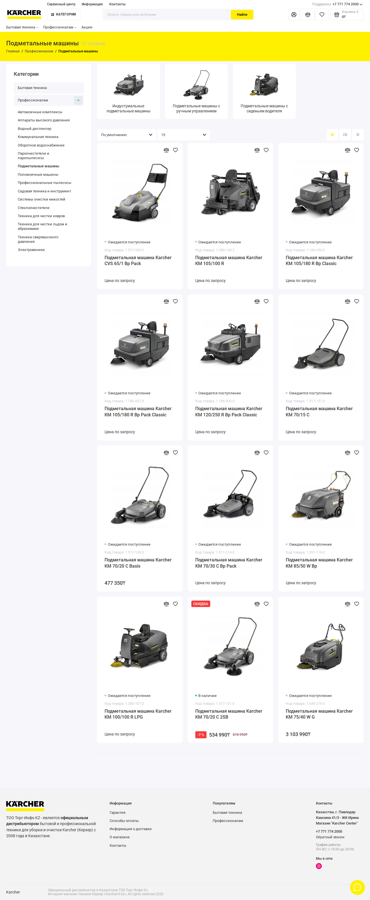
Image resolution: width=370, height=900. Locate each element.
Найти (242, 14)
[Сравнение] (307, 14)
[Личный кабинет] (293, 14)
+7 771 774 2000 (337, 4)
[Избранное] (322, 14)
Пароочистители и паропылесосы (33, 155)
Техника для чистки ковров (41, 216)
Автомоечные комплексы (40, 112)
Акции (86, 27)
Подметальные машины (38, 166)
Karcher (13, 892)
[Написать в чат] (357, 887)
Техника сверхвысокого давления (38, 239)
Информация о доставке (131, 829)
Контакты (117, 4)
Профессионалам (59, 27)
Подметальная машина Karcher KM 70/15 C (319, 411)
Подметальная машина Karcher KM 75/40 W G (319, 714)
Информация (92, 4)
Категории (63, 14)
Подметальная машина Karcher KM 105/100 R (228, 260)
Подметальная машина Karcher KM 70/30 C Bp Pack (228, 562)
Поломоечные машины (38, 174)
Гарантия (117, 812)
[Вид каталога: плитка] (332, 135)
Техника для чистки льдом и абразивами (42, 226)
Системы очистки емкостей (41, 199)
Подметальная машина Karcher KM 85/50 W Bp (319, 562)
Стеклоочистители (34, 208)
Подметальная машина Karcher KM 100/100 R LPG (138, 714)
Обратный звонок (330, 837)
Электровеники (31, 250)
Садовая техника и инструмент (44, 191)
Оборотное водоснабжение (41, 145)
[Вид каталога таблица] (358, 135)
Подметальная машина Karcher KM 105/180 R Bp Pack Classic (138, 411)
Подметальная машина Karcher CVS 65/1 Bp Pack (138, 260)
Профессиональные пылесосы (44, 183)
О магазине (120, 837)
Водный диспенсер (34, 128)
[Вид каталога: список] (345, 135)
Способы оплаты (124, 821)
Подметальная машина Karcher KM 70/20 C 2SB (228, 714)
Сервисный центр (61, 4)
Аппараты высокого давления (44, 120)
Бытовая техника (22, 27)
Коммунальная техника (38, 137)
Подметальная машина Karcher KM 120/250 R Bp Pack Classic (228, 411)
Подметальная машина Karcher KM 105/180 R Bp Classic (319, 260)
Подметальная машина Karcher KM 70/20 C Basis (138, 562)
